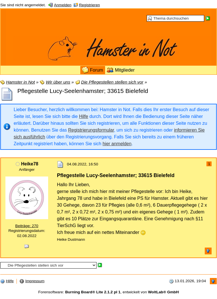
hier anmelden (117, 143)
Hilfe (83, 116)
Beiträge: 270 (26, 226)
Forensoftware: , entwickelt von (108, 292)
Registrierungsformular (91, 130)
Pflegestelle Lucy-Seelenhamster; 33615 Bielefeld (82, 91)
